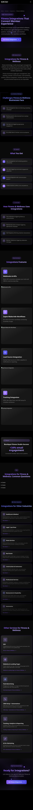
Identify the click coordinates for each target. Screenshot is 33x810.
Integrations (12, 11)
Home (2, 11)
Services (6, 11)
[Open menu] (30, 2)
